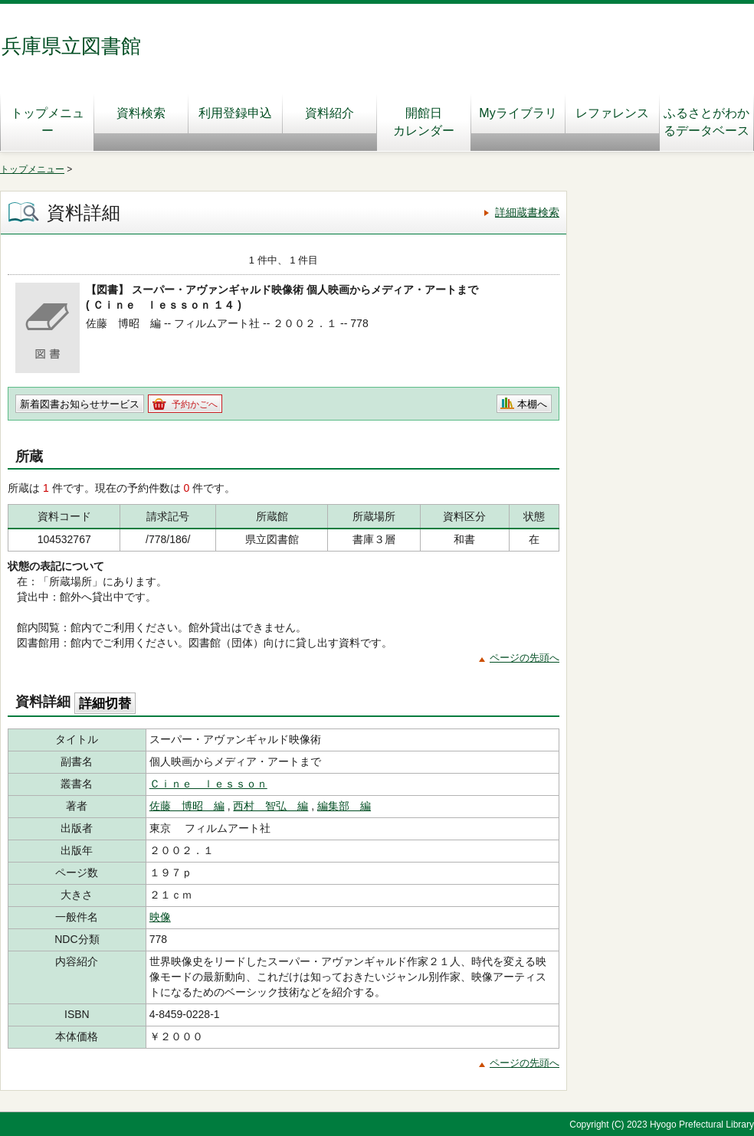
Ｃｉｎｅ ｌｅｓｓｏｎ (208, 784)
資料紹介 (329, 112)
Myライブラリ (517, 112)
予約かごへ (195, 404)
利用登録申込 (235, 112)
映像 (160, 917)
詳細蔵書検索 (527, 212)
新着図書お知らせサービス (79, 404)
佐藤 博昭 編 (187, 806)
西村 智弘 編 (270, 806)
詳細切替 (105, 703)
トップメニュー (47, 121)
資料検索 (141, 112)
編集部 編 (344, 806)
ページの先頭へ (524, 657)
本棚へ (532, 404)
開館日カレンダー (423, 121)
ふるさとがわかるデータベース (706, 121)
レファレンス (617, 112)
